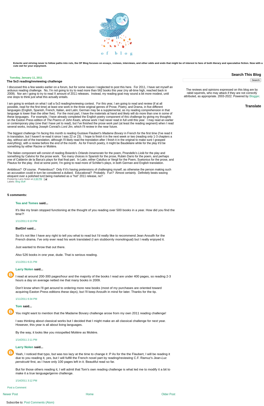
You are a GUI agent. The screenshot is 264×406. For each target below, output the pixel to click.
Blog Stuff (20, 181)
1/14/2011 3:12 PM (26, 380)
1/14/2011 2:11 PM (26, 339)
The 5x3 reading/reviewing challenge (34, 81)
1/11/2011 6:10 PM (26, 221)
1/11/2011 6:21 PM (26, 261)
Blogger (254, 96)
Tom (19, 306)
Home (90, 394)
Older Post (168, 394)
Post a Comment (16, 387)
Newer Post (10, 394)
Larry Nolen (24, 269)
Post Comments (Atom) (39, 402)
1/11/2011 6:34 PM (26, 298)
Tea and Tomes (27, 203)
